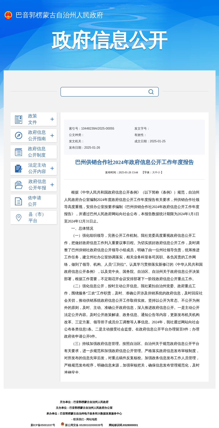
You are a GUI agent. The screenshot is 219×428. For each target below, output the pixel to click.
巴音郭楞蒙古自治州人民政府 (53, 15)
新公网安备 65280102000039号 (82, 425)
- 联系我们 (78, 419)
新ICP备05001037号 (43, 425)
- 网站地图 (91, 419)
